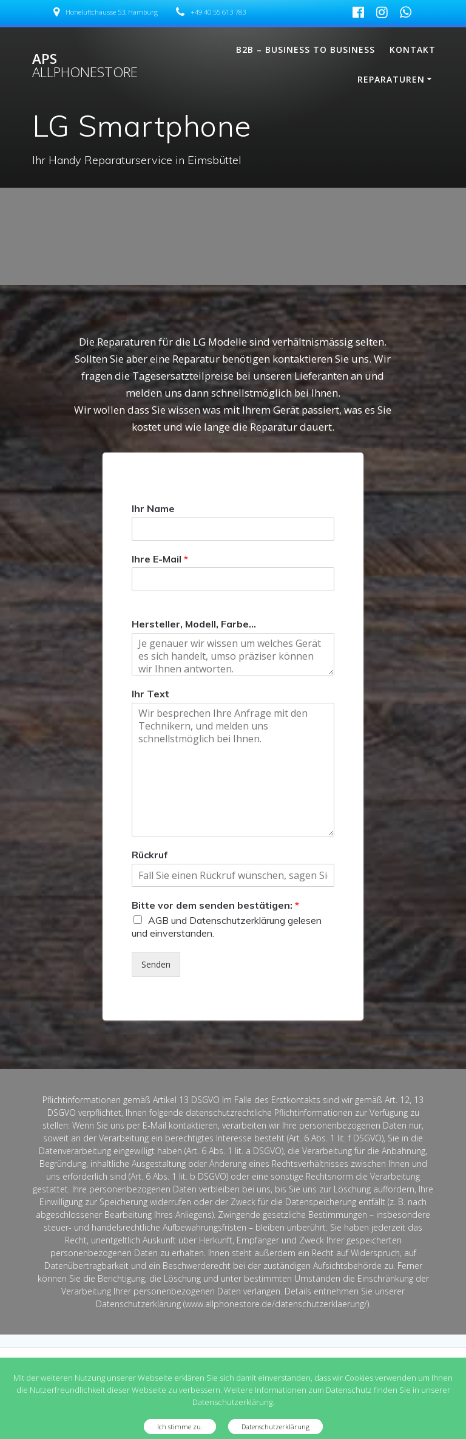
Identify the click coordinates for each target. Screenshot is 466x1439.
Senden (156, 964)
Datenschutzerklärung (275, 1426)
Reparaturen (391, 79)
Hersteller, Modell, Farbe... (194, 624)
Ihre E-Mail (160, 559)
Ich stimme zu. (180, 1426)
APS (85, 66)
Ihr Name (153, 508)
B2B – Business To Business (305, 49)
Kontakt (413, 49)
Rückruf (150, 855)
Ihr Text (150, 694)
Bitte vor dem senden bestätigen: (215, 905)
